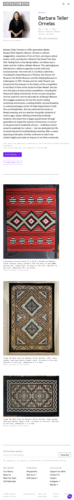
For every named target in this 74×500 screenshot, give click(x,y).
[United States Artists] (16, 4)
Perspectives (32, 471)
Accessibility (29, 494)
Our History (8, 471)
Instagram (55, 481)
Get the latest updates (12, 451)
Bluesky (54, 484)
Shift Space (32, 478)
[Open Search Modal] (63, 4)
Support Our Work (58, 471)
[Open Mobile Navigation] (68, 4)
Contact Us (54, 475)
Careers (53, 478)
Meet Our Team (9, 478)
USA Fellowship (9, 481)
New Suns (32, 475)
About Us (7, 475)
